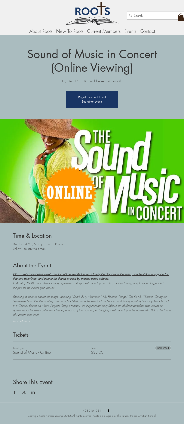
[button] (181, 17)
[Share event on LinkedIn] (33, 392)
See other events (92, 102)
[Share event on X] (24, 392)
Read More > (21, 321)
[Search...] (155, 15)
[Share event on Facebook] (15, 392)
